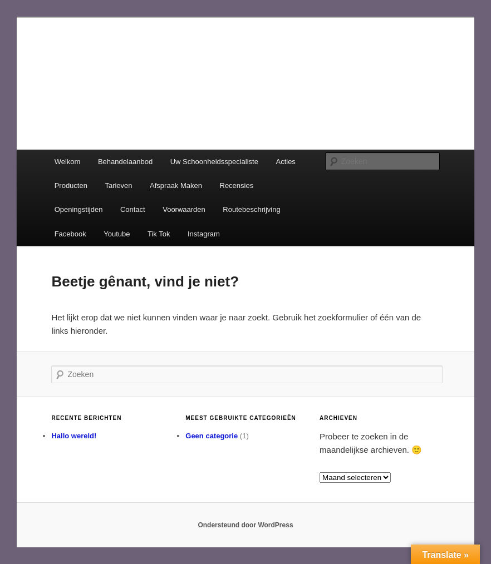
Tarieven (118, 185)
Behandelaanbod (125, 161)
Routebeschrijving (251, 209)
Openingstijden (79, 209)
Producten (71, 185)
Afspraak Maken (176, 185)
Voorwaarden (184, 209)
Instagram (204, 234)
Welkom (68, 161)
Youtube (117, 234)
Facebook (70, 234)
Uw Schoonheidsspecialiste (214, 161)
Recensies (237, 185)
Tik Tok (159, 234)
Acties (285, 161)
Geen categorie (211, 436)
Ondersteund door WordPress (245, 525)
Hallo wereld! (73, 436)
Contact (132, 209)
